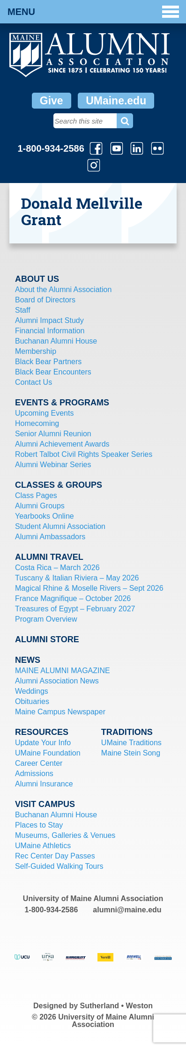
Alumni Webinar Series (53, 465)
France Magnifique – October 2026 (73, 598)
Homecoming (37, 423)
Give (51, 101)
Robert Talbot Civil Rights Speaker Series (83, 454)
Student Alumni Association (60, 526)
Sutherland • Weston (116, 1006)
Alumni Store (47, 639)
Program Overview (46, 619)
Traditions (127, 732)
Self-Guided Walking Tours (59, 866)
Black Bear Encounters (53, 372)
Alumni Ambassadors (50, 537)
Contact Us (33, 382)
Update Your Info (43, 743)
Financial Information (50, 331)
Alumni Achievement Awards (62, 444)
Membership (35, 351)
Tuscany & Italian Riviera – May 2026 (77, 578)
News (27, 660)
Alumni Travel (49, 557)
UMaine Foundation (48, 753)
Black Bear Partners (48, 362)
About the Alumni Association (63, 289)
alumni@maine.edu (127, 910)
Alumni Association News (57, 681)
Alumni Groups (40, 506)
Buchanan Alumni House (56, 341)
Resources (41, 732)
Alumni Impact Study (49, 320)
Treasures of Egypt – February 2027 (75, 609)
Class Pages (36, 495)
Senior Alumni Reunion (53, 434)
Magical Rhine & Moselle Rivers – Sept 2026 (89, 588)
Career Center (38, 763)
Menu (93, 12)
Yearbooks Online (44, 516)
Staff (22, 310)
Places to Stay (39, 825)
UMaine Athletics (43, 846)
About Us (37, 279)
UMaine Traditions (131, 743)
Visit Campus (45, 804)
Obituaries (32, 701)
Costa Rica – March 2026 (57, 568)
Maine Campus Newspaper (60, 712)
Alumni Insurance (44, 784)
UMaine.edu (116, 101)
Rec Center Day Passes (55, 856)
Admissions (34, 774)
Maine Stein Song (130, 753)
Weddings (31, 691)
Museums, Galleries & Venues (65, 835)
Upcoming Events (44, 413)
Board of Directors (45, 300)
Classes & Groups (58, 485)
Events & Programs (62, 402)
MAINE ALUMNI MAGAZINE (62, 671)
